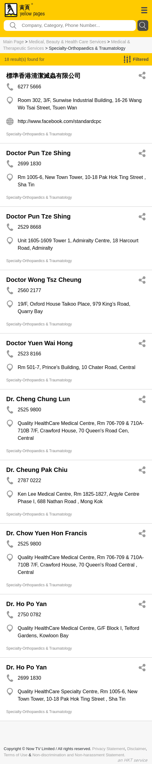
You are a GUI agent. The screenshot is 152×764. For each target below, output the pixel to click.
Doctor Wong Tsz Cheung (44, 279)
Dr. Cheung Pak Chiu (37, 469)
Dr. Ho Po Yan (26, 604)
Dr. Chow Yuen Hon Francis (46, 533)
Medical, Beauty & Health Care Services (67, 41)
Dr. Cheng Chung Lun (38, 399)
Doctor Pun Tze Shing (38, 153)
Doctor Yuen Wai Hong (39, 343)
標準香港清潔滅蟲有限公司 (43, 75)
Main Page (13, 41)
